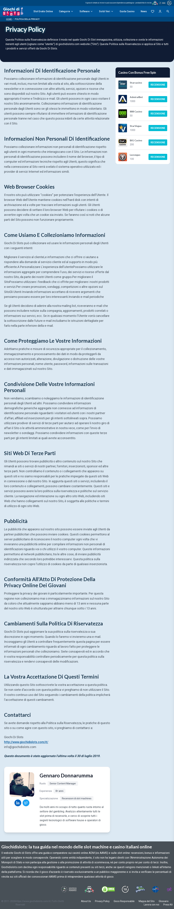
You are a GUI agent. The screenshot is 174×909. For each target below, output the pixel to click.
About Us (86, 901)
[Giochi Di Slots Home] (13, 11)
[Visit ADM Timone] (89, 889)
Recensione (158, 84)
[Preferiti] (153, 11)
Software (86, 11)
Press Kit (168, 904)
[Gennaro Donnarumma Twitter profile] (26, 802)
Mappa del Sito (147, 901)
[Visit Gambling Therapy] (169, 889)
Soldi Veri (106, 11)
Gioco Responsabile (124, 901)
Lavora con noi (151, 904)
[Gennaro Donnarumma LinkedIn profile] (17, 802)
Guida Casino (127, 11)
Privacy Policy (102, 901)
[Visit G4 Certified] (155, 889)
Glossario (164, 901)
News (144, 11)
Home (9, 19)
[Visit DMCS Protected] (108, 889)
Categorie (66, 11)
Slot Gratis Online (43, 11)
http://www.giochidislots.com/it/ (26, 742)
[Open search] (167, 11)
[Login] (160, 11)
